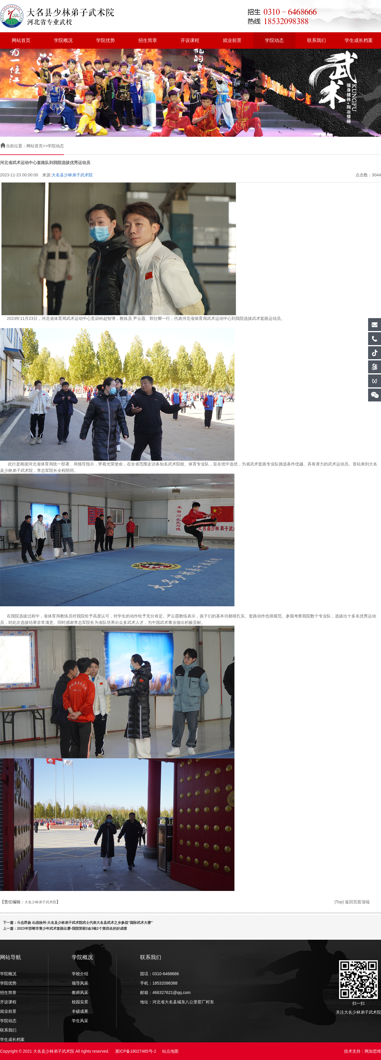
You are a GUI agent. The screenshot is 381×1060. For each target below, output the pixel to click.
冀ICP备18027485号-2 (135, 1051)
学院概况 (63, 40)
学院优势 (105, 40)
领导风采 (80, 983)
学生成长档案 (359, 40)
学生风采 (80, 1020)
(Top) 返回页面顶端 (352, 901)
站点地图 (170, 1051)
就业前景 (232, 40)
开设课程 (190, 40)
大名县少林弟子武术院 (72, 175)
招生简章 (147, 40)
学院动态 (274, 40)
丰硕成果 (80, 1011)
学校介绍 (80, 973)
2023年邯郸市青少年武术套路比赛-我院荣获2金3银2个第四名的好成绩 (72, 928)
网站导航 (10, 957)
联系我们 (316, 40)
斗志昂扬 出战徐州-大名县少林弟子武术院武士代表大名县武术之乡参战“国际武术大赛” (85, 923)
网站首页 (21, 40)
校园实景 (80, 1002)
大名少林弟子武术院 (40, 902)
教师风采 (80, 992)
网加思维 (373, 1051)
